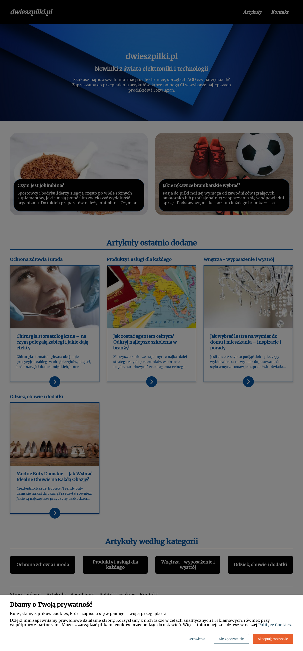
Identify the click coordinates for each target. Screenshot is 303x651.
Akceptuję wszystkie (273, 639)
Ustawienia (197, 639)
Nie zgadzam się (231, 639)
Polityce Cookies (274, 624)
